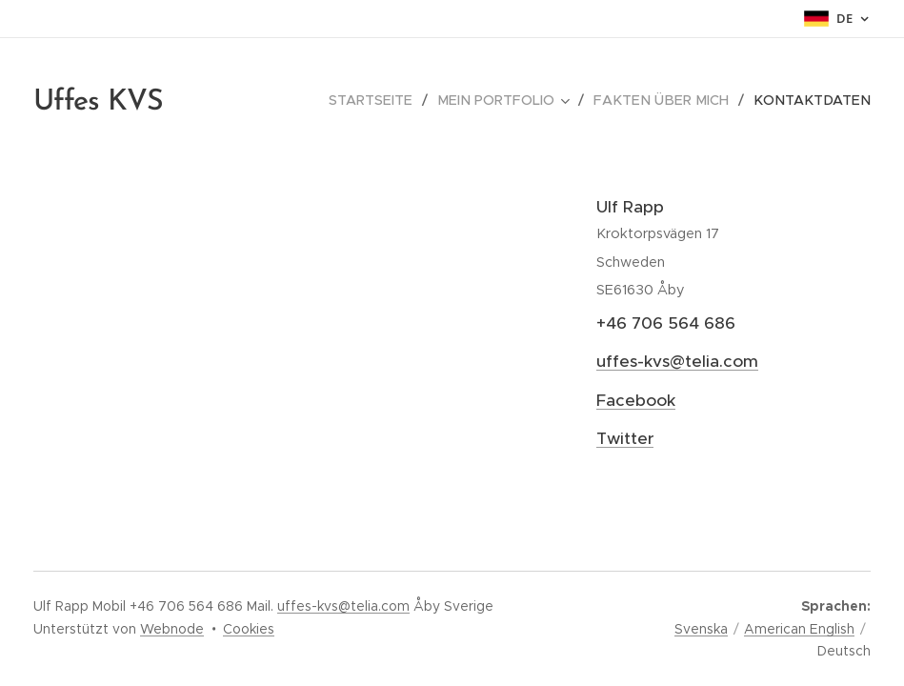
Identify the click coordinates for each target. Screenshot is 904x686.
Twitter (624, 438)
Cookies (248, 628)
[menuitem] (394, 100)
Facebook (635, 400)
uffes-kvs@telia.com (677, 361)
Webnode (172, 628)
